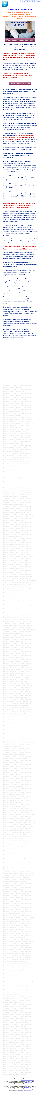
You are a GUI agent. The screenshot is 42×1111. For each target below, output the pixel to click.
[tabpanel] (20, 197)
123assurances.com (27, 1087)
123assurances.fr (27, 1090)
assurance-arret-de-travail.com (27, 1080)
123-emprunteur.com (27, 1082)
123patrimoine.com (28, 1085)
